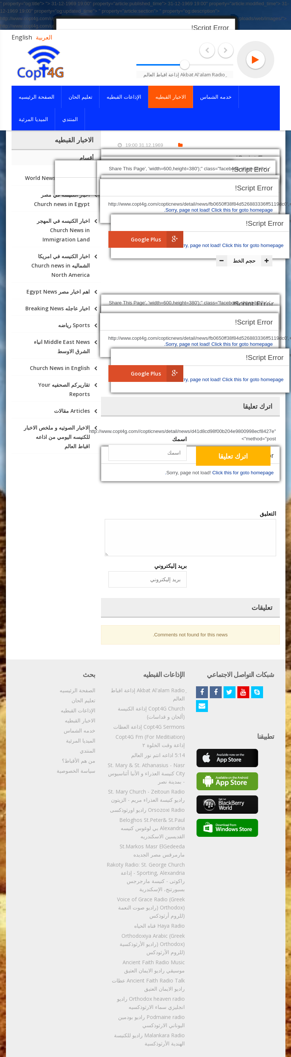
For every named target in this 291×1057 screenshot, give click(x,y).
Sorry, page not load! (199, 245)
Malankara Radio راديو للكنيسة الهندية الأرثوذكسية (149, 1039)
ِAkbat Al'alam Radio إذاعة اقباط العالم (148, 694)
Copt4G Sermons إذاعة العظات (149, 726)
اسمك (179, 439)
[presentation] (130, 489)
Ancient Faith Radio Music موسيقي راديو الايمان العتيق (154, 966)
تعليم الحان (83, 700)
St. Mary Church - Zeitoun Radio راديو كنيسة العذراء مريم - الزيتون (146, 795)
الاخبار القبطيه (80, 720)
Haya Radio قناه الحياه (159, 925)
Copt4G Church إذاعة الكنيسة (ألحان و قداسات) (151, 712)
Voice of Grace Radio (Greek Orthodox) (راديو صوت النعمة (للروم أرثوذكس (151, 907)
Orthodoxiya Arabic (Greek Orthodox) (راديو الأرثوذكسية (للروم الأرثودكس (152, 944)
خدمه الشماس (79, 730)
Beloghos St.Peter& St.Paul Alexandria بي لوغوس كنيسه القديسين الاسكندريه (152, 828)
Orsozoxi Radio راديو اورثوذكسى (147, 809)
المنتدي (87, 750)
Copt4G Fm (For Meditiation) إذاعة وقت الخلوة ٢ (150, 741)
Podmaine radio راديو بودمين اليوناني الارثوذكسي (151, 1021)
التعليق (268, 513)
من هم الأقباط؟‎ (78, 760)
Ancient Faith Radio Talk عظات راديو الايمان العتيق (148, 984)
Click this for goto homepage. (229, 245)
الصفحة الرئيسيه (77, 690)
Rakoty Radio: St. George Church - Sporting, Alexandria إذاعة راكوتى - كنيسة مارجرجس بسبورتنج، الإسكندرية (146, 877)
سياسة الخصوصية (76, 770)
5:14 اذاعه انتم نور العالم (158, 755)
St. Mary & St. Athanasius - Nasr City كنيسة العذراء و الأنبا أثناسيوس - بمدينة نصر (146, 773)
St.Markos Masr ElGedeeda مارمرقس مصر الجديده (152, 850)
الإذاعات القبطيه (78, 710)
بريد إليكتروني (170, 565)
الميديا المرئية (80, 740)
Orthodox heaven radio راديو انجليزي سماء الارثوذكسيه (151, 1002)
